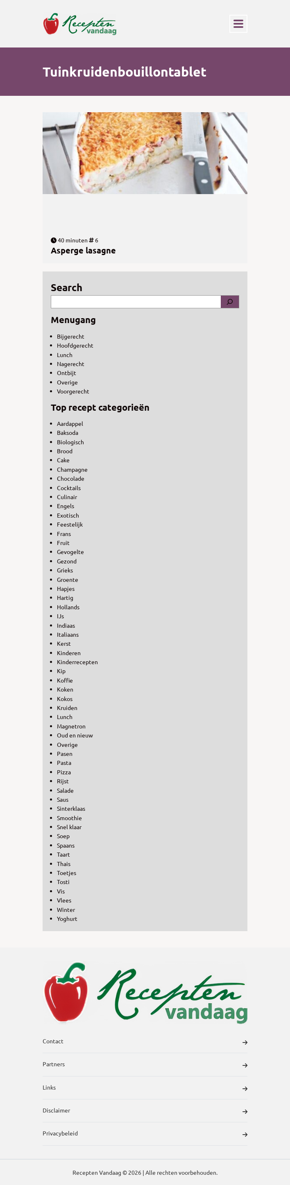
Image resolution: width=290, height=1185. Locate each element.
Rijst (63, 781)
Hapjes (66, 588)
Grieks (65, 570)
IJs (60, 616)
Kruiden (67, 707)
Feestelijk (70, 524)
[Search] (230, 302)
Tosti (63, 881)
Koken (65, 689)
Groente (67, 579)
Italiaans (68, 634)
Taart (63, 854)
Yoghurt (67, 918)
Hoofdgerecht (75, 345)
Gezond (67, 561)
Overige (67, 382)
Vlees (64, 900)
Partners (145, 1065)
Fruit (63, 542)
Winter (66, 909)
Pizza (64, 772)
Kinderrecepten (77, 661)
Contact (145, 1042)
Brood (64, 451)
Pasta (64, 762)
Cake (63, 460)
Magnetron (71, 726)
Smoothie (69, 817)
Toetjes (66, 872)
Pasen (64, 753)
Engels (65, 505)
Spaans (66, 845)
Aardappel (70, 423)
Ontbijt (66, 372)
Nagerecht (70, 363)
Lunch (64, 354)
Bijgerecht (70, 336)
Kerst (64, 643)
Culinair (67, 496)
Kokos (64, 698)
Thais (63, 863)
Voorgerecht (73, 391)
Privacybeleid (145, 1134)
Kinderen (69, 652)
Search (66, 287)
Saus (62, 799)
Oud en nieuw (75, 735)
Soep (63, 835)
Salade (65, 790)
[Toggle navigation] (238, 24)
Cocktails (69, 487)
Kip (61, 670)
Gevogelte (70, 551)
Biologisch (70, 442)
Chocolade (70, 478)
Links (145, 1088)
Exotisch (68, 515)
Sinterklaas (71, 808)
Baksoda (67, 432)
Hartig (65, 597)
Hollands (68, 607)
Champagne (72, 469)
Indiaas (66, 625)
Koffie (65, 680)
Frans (64, 533)
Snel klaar (69, 826)
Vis (61, 891)
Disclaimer (145, 1111)
